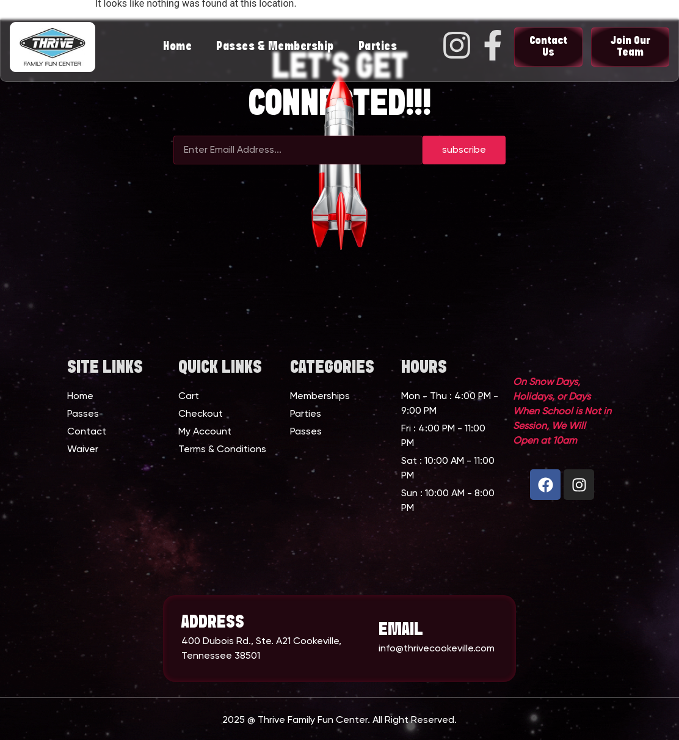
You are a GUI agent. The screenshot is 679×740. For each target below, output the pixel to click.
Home (177, 47)
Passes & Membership (275, 47)
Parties (378, 47)
